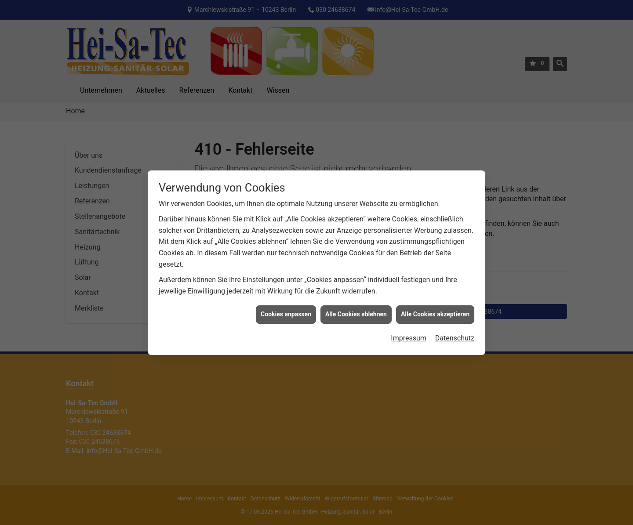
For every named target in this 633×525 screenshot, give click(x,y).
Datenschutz (454, 334)
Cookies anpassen (286, 310)
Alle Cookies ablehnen (356, 310)
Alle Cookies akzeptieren (435, 310)
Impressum (408, 334)
